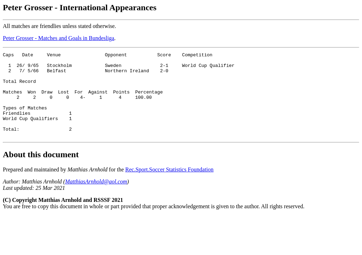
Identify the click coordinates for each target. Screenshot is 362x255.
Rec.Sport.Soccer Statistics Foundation (169, 186)
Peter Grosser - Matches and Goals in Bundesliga (58, 38)
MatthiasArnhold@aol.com (96, 199)
